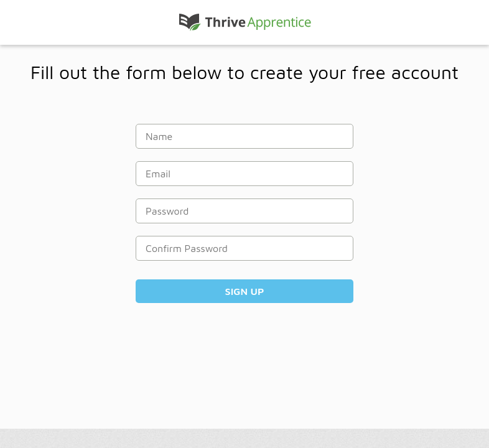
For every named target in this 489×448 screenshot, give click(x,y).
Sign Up (244, 291)
